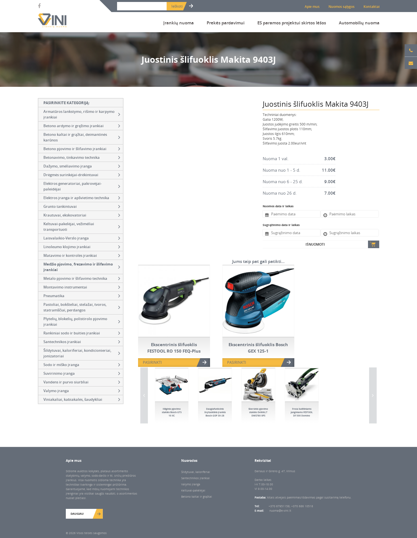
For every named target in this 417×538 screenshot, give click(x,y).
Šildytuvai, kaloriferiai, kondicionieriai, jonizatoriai (81, 353)
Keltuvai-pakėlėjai (193, 490)
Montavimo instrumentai (81, 287)
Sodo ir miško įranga (81, 364)
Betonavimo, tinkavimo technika (81, 157)
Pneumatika (81, 296)
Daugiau (77, 514)
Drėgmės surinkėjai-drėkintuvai (81, 175)
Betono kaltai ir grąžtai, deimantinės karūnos (81, 137)
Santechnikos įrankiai (81, 341)
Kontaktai (371, 6)
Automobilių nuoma (359, 22)
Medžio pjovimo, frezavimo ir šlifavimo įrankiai (81, 267)
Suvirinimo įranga (81, 373)
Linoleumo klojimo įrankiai (81, 247)
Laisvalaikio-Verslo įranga (81, 238)
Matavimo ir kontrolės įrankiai (81, 255)
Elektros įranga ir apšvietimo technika (81, 198)
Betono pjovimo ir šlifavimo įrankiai (81, 149)
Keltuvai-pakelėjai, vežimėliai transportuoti (81, 226)
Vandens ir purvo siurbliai (81, 382)
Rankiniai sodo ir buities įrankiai (81, 333)
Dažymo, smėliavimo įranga (81, 166)
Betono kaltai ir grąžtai (196, 497)
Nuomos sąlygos (342, 6)
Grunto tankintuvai (81, 206)
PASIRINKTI (152, 362)
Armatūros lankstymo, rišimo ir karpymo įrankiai (81, 114)
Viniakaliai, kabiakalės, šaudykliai (81, 399)
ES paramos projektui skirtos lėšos (291, 22)
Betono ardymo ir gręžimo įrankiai (81, 126)
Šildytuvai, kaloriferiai (195, 472)
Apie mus (312, 6)
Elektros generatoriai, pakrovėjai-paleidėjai (81, 186)
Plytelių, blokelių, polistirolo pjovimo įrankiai (81, 321)
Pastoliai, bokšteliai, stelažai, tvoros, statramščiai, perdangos (81, 307)
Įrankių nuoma (178, 22)
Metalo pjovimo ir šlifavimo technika (81, 278)
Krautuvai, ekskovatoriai (81, 215)
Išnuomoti (315, 244)
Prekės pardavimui (225, 22)
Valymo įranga (81, 390)
